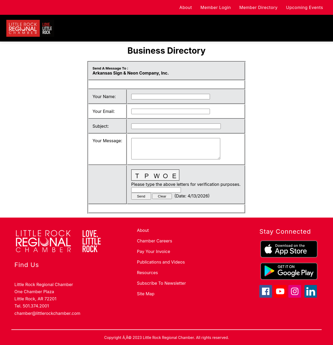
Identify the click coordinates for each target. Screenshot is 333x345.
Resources (147, 272)
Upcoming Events (299, 7)
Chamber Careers (154, 240)
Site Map (145, 293)
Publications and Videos (161, 262)
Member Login (211, 7)
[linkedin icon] (310, 296)
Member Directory (253, 7)
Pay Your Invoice (153, 251)
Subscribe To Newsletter (161, 283)
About (181, 7)
